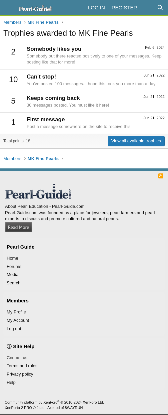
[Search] (160, 7)
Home (12, 258)
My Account (18, 320)
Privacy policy (20, 374)
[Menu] (9, 7)
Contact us (17, 357)
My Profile (16, 311)
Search (13, 282)
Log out (14, 328)
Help (11, 382)
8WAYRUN (74, 408)
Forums (14, 266)
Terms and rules (22, 365)
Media (12, 274)
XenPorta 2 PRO (18, 408)
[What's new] (146, 7)
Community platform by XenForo (54, 402)
